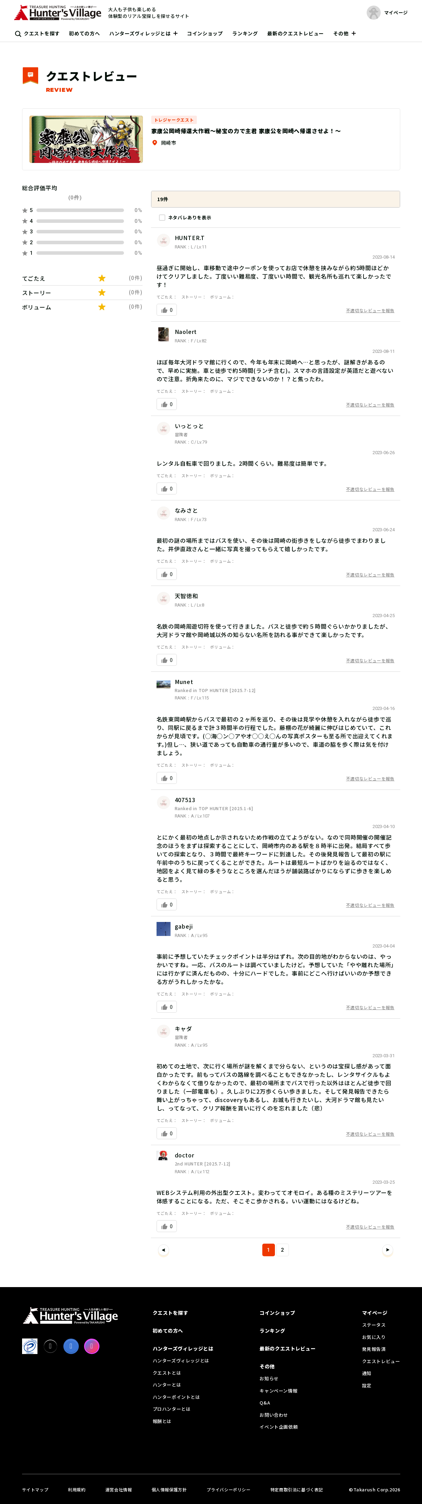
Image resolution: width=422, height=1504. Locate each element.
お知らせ (269, 1378)
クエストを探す (42, 33)
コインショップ (205, 33)
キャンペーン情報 (278, 1390)
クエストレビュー (381, 1361)
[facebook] (71, 1346)
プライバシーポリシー (229, 1489)
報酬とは (162, 1421)
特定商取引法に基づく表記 (296, 1489)
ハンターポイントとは (176, 1397)
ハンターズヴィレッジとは (140, 33)
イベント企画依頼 (279, 1426)
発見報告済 (374, 1349)
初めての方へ (84, 33)
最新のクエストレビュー (295, 33)
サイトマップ (35, 1489)
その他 (340, 33)
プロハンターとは (172, 1409)
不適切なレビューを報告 (370, 310)
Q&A (265, 1402)
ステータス (374, 1324)
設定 (367, 1385)
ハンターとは (167, 1384)
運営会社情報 (118, 1489)
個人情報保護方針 (169, 1489)
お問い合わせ (274, 1414)
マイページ (375, 1312)
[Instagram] (91, 1346)
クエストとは (167, 1372)
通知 (367, 1373)
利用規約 (76, 1489)
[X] (50, 1346)
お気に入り (374, 1337)
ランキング (245, 33)
